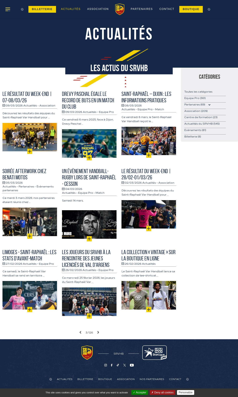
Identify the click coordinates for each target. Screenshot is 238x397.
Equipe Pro (106, 112)
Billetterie (42, 9)
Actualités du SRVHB (202, 123)
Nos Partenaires (152, 379)
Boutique (191, 9)
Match (159, 109)
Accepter (139, 392)
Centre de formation (201, 117)
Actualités (70, 9)
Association (98, 9)
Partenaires (142, 9)
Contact (166, 9)
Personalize (186, 392)
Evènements (195, 130)
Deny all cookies (162, 392)
